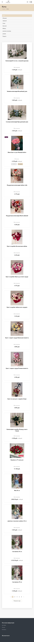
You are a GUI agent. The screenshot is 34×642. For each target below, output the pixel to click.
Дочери (4, 33)
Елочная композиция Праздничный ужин (17, 122)
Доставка (4, 625)
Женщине (5, 18)
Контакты (4, 629)
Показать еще (17, 600)
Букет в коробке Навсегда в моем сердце (17, 276)
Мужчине (5, 25)
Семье (4, 23)
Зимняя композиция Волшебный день (17, 91)
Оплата (3, 627)
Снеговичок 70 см (17, 582)
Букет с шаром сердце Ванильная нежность (17, 337)
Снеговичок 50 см (17, 551)
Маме (4, 15)
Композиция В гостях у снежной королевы (17, 60)
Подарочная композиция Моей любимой (17, 215)
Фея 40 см (17, 490)
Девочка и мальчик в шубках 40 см (17, 521)
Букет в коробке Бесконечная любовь (17, 246)
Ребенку (4, 28)
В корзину (20, 164)
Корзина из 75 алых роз (17, 460)
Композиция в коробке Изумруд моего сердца (17, 430)
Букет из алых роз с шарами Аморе (17, 399)
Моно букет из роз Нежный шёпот (17, 152)
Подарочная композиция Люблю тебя (17, 185)
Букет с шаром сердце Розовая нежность (17, 368)
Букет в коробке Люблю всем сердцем (17, 307)
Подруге (4, 36)
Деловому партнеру (7, 31)
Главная (3, 8)
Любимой (5, 20)
